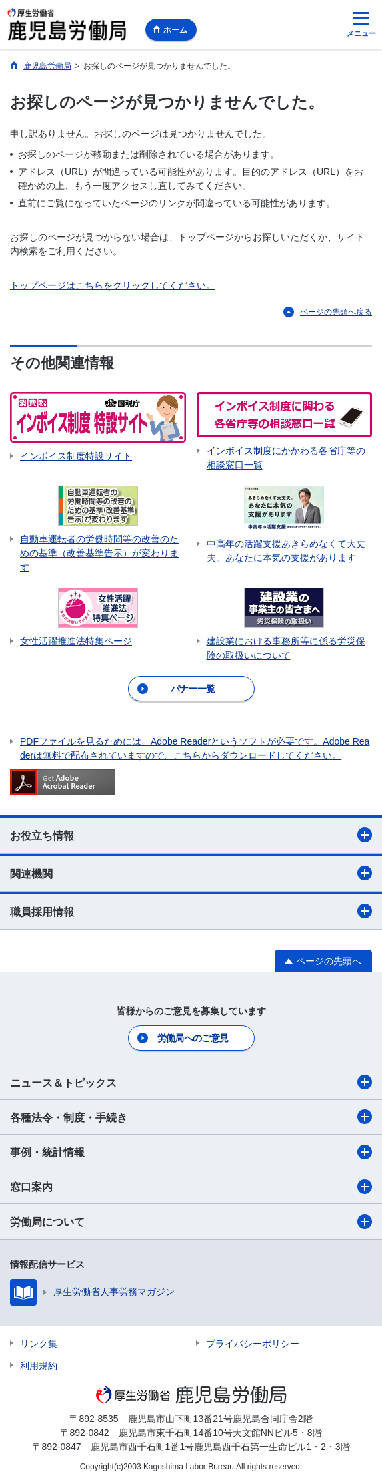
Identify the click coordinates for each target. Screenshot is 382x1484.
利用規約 (38, 1365)
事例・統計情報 (191, 1152)
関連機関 (191, 873)
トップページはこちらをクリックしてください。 (112, 285)
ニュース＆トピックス (191, 1082)
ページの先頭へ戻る (336, 312)
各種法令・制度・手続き (191, 1116)
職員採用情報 (191, 911)
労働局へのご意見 (192, 1038)
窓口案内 (191, 1186)
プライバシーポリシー (252, 1343)
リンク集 (38, 1343)
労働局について (191, 1221)
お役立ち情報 (191, 834)
